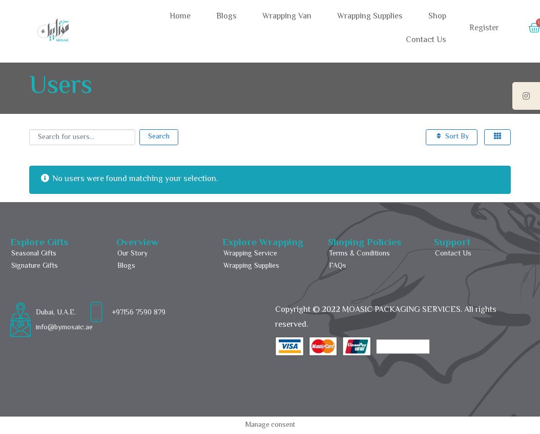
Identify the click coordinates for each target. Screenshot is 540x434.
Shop (437, 16)
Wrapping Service (250, 254)
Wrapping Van (286, 16)
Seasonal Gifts (33, 254)
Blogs (226, 16)
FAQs (337, 266)
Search (159, 137)
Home (180, 16)
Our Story (132, 254)
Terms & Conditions (359, 254)
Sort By (451, 137)
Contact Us (426, 40)
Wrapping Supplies (370, 16)
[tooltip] (526, 96)
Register (484, 28)
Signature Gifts (34, 266)
